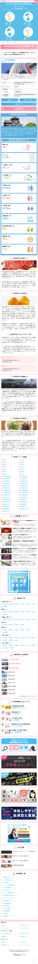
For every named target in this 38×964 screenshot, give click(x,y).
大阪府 (16, 630)
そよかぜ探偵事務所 (8, 892)
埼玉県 (22, 611)
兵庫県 (22, 630)
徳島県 (33, 637)
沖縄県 (12, 648)
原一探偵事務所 (7, 887)
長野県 (33, 619)
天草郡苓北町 (6, 511)
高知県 (16, 640)
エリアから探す (5, 928)
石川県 (16, 619)
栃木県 (11, 611)
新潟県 (5, 619)
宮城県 (22, 604)
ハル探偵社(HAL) (8, 880)
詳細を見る (10, 100)
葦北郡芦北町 (24, 497)
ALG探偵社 (6, 882)
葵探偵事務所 (7, 911)
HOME (3, 925)
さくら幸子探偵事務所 (16, 60)
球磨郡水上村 (6, 504)
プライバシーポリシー (25, 944)
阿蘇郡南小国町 (24, 483)
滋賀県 (5, 630)
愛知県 (16, 624)
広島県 (22, 637)
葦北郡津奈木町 (7, 499)
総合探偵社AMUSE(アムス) (10, 895)
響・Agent (6, 890)
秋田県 (28, 604)
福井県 (22, 619)
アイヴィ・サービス (8, 898)
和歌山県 (6, 632)
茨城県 (5, 611)
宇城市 (4, 471)
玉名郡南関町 (6, 478)
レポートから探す (24, 928)
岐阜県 (5, 624)
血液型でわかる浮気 (25, 933)
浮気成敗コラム (24, 936)
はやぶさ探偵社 (7, 908)
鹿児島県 (6, 648)
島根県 (11, 637)
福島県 (5, 606)
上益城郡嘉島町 (7, 492)
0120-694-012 (18, 89)
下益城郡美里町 (7, 476)
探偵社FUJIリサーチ (9, 877)
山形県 (33, 604)
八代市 (22, 460)
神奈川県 (6, 614)
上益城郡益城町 (24, 492)
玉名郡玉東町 (24, 476)
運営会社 (4, 942)
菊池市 (22, 467)
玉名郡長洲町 (24, 478)
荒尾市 (22, 462)
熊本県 (22, 645)
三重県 (22, 624)
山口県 (28, 637)
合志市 (22, 474)
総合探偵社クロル (8, 900)
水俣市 (4, 464)
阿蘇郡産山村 (24, 485)
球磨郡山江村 (24, 506)
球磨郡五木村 (6, 506)
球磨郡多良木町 (7, 502)
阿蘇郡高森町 (6, 488)
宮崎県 (33, 645)
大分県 (28, 645)
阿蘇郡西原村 (24, 488)
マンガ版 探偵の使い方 (7, 933)
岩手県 (16, 604)
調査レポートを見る (28, 100)
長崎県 (16, 645)
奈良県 (28, 630)
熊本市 (4, 460)
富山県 (11, 619)
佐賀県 (11, 645)
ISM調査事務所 (7, 903)
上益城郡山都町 (24, 495)
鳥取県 (5, 637)
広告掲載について (5, 944)
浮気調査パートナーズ (9, 916)
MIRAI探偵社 (7, 905)
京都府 (11, 630)
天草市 (4, 474)
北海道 (5, 604)
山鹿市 (4, 467)
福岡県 (5, 645)
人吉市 (4, 462)
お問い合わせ (23, 942)
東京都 (33, 611)
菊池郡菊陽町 (6, 483)
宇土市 (4, 469)
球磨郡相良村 (24, 504)
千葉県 (28, 611)
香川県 (5, 640)
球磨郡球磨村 (6, 509)
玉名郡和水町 (6, 481)
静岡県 (11, 624)
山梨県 (28, 619)
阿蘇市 (22, 471)
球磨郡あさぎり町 (25, 509)
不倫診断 (4, 936)
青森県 (11, 604)
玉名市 (22, 464)
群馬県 (16, 611)
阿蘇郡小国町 (6, 485)
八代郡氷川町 (6, 497)
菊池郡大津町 (24, 481)
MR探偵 (5, 913)
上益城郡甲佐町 (7, 495)
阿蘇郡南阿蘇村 (7, 490)
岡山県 (16, 637)
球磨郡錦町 (23, 499)
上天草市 (23, 469)
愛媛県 (11, 640)
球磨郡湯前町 (24, 502)
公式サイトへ (19, 104)
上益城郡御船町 (24, 490)
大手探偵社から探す (25, 925)
